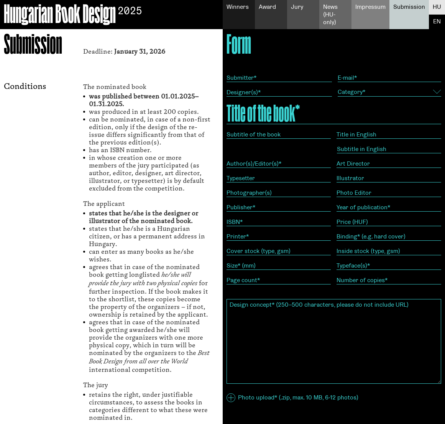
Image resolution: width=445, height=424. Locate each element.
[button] (231, 397)
